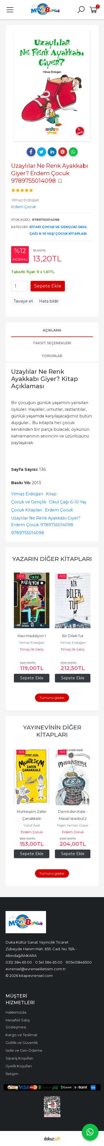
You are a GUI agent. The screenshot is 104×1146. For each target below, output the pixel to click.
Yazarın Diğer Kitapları (52, 558)
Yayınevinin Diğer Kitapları (52, 731)
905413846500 (79, 962)
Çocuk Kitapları (71, 234)
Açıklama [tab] (52, 330)
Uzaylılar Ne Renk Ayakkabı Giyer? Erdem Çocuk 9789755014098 (45, 521)
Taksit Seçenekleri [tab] (52, 343)
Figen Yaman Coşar (72, 825)
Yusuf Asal (32, 825)
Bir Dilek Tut (72, 636)
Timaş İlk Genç (32, 649)
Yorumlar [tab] (52, 356)
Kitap (34, 227)
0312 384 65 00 (19, 962)
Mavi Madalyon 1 (31, 636)
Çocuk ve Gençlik (59, 227)
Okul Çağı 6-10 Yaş (67, 501)
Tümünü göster (52, 697)
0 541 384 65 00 (48, 962)
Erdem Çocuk (59, 510)
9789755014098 (27, 532)
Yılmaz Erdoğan (27, 493)
